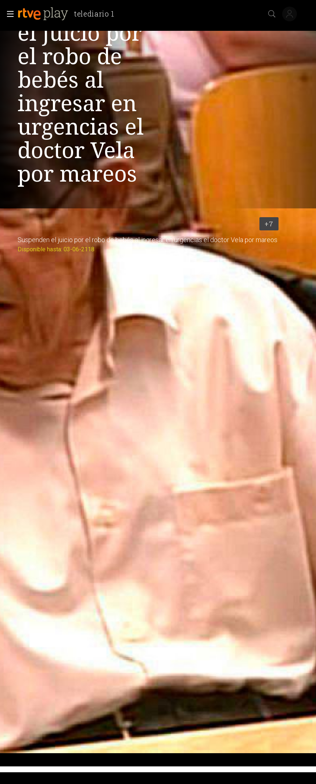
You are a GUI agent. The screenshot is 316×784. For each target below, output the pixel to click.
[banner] (69, 14)
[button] (8, 14)
